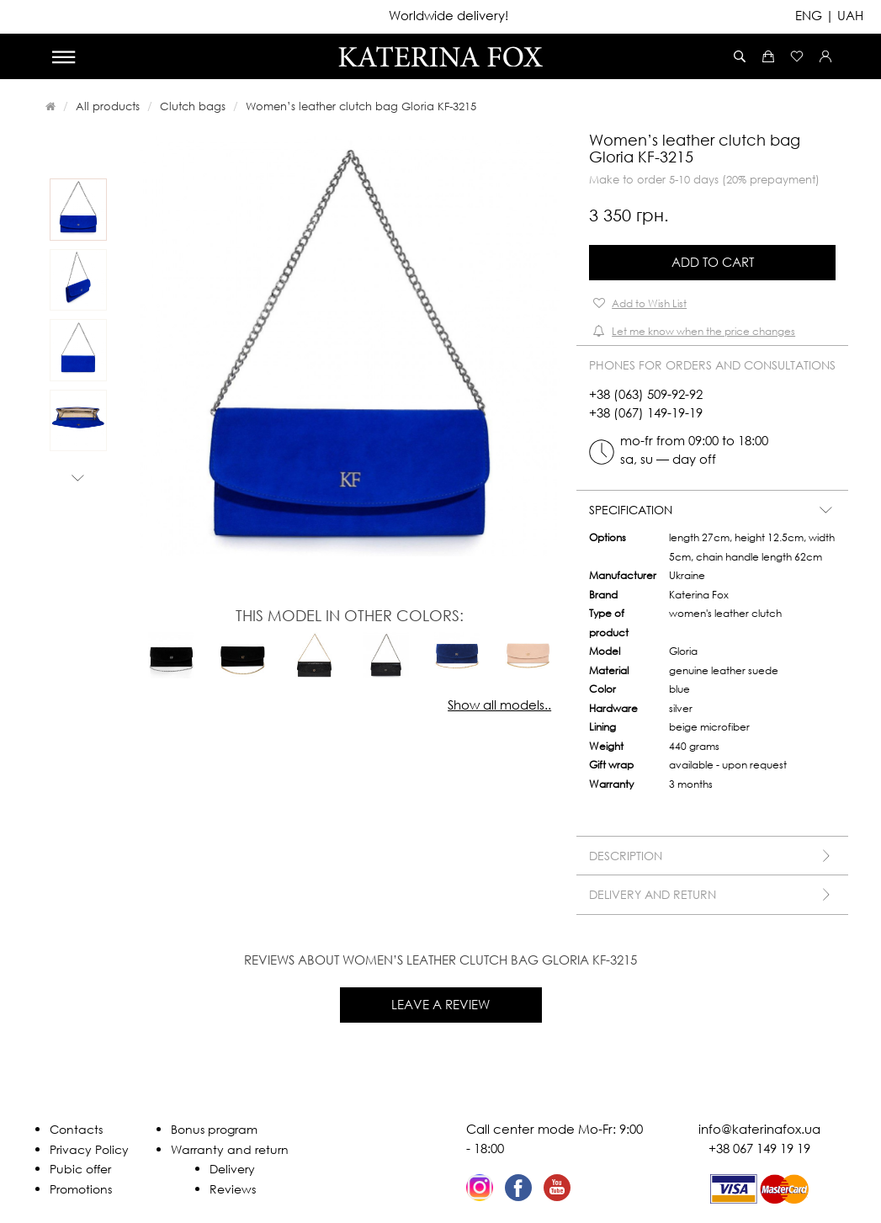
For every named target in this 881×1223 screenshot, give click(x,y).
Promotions (81, 1189)
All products (108, 106)
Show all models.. (499, 704)
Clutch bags (193, 106)
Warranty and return (230, 1149)
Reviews (233, 1189)
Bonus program (214, 1129)
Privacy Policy (89, 1149)
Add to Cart (712, 261)
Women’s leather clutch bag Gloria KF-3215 (361, 106)
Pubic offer (80, 1169)
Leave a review (440, 1004)
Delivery (232, 1169)
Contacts (76, 1129)
